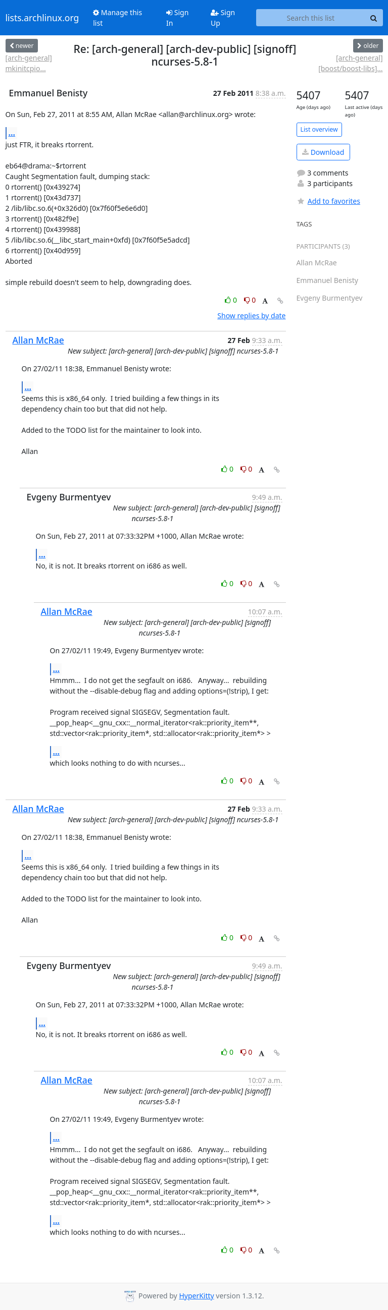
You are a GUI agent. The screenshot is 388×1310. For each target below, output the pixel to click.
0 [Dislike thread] (250, 300)
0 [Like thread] (231, 300)
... (12, 132)
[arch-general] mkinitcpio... (29, 63)
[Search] (374, 17)
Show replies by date (251, 315)
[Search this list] (310, 17)
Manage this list (117, 18)
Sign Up (223, 18)
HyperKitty (196, 1295)
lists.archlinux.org (42, 18)
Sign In (177, 18)
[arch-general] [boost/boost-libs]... (350, 63)
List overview (319, 129)
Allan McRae (38, 340)
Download (323, 152)
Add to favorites (328, 201)
